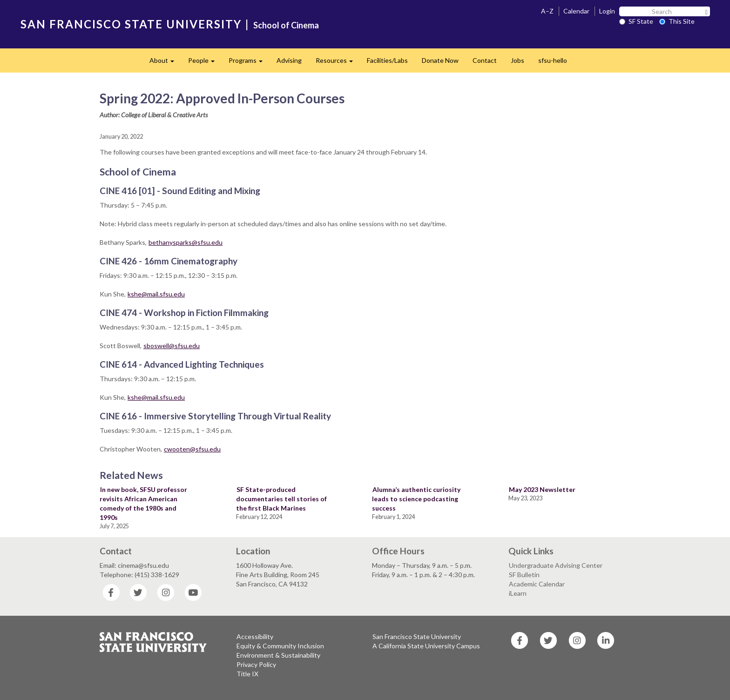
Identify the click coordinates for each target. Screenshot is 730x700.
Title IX (247, 674)
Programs (249, 63)
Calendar (576, 11)
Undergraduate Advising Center (555, 565)
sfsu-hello (552, 60)
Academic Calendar (537, 584)
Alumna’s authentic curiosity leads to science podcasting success (416, 498)
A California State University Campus (426, 646)
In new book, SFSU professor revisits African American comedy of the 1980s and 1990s (143, 503)
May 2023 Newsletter (542, 489)
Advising (289, 60)
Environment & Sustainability (278, 655)
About (165, 63)
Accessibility (255, 636)
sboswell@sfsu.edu (171, 346)
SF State (636, 21)
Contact (485, 60)
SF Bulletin (524, 575)
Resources (338, 63)
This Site (677, 21)
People (205, 63)
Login (607, 11)
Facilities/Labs (387, 60)
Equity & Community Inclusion (280, 646)
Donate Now (440, 60)
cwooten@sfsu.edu (192, 449)
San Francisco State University (416, 636)
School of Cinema (286, 25)
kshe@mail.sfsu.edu (156, 294)
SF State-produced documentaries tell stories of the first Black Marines (281, 498)
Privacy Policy (256, 664)
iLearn (518, 593)
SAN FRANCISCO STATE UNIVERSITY (131, 24)
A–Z (547, 11)
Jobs (517, 60)
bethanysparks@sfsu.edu (186, 242)
